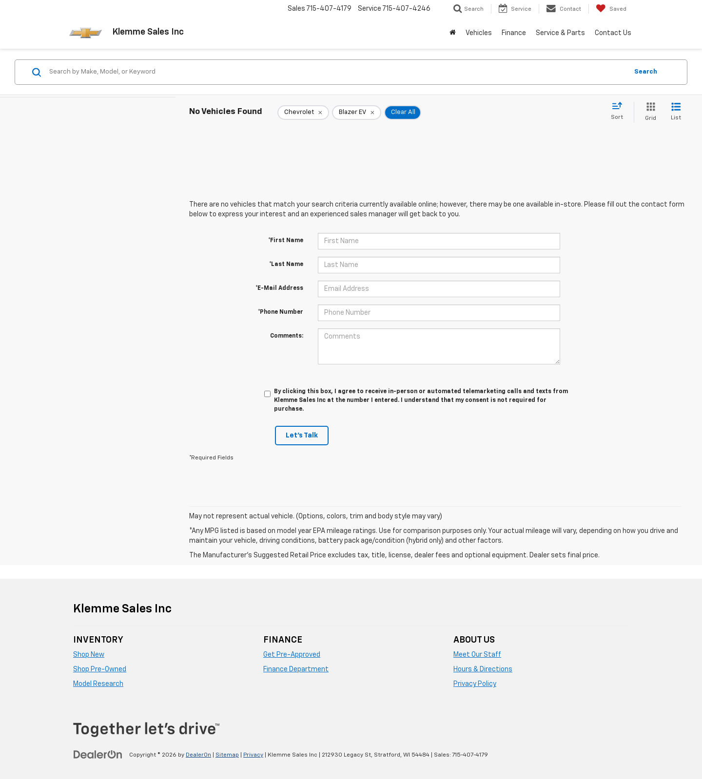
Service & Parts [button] (560, 33)
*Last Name (286, 264)
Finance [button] (514, 33)
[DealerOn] (98, 754)
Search (645, 72)
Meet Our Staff (477, 654)
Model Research (98, 684)
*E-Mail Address (279, 288)
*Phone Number (280, 312)
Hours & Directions (482, 669)
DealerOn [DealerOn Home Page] (198, 755)
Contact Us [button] (613, 33)
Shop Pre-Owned (99, 669)
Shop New (88, 654)
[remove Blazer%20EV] (356, 112)
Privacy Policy (474, 684)
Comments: (286, 336)
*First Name (285, 241)
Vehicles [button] (479, 33)
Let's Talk (302, 435)
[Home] (453, 33)
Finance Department (296, 669)
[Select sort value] (620, 111)
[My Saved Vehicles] (611, 9)
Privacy (253, 755)
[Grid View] (648, 112)
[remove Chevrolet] (303, 112)
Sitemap (227, 755)
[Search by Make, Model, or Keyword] (337, 72)
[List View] (675, 112)
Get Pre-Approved (291, 654)
